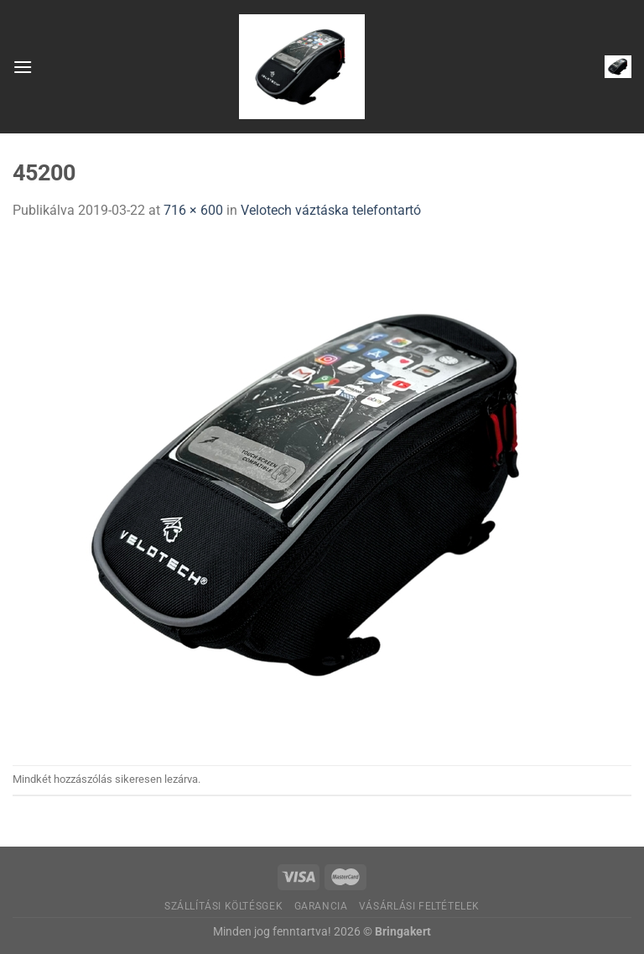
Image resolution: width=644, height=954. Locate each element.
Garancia (321, 906)
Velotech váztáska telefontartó (331, 210)
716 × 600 (193, 210)
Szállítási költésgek (223, 906)
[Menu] (23, 66)
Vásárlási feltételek (419, 906)
